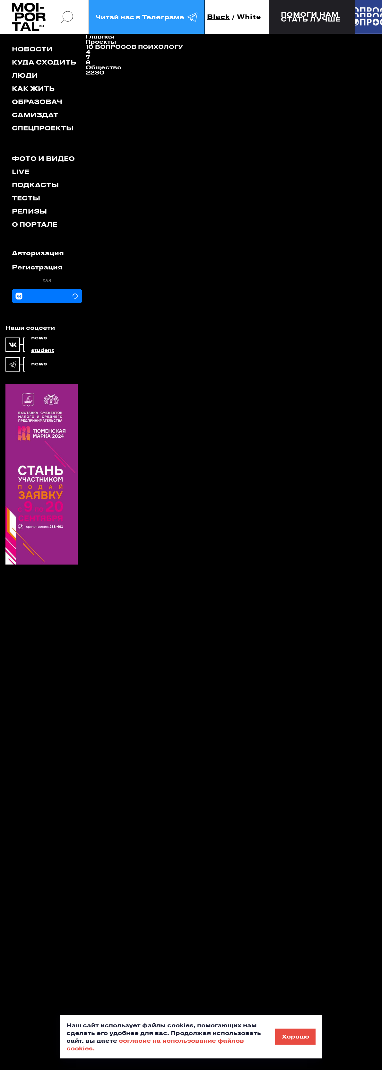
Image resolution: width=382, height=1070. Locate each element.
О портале (34, 224)
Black (218, 16)
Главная (100, 36)
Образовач (37, 101)
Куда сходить (44, 62)
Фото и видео (43, 158)
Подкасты (35, 185)
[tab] (47, 253)
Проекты (101, 41)
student (42, 350)
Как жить (33, 88)
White (249, 16)
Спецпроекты (43, 128)
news (39, 337)
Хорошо (295, 1036)
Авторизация (38, 253)
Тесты (26, 198)
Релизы (29, 211)
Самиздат (35, 114)
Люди (25, 75)
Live (20, 171)
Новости (32, 49)
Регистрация (37, 267)
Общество (103, 67)
